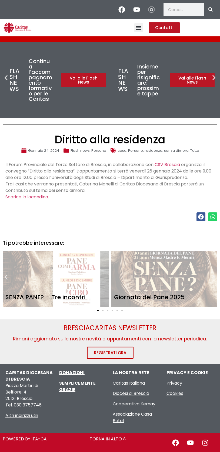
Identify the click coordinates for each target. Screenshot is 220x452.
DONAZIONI (72, 373)
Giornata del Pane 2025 (149, 297)
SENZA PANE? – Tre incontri (45, 297)
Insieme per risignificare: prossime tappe (148, 80)
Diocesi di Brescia (131, 393)
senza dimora (176, 150)
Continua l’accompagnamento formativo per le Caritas (40, 80)
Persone (98, 150)
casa (122, 150)
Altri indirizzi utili (21, 415)
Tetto (194, 150)
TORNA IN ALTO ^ (108, 439)
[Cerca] (210, 9)
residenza (153, 150)
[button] (138, 27)
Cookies (174, 393)
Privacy (174, 383)
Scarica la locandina (26, 197)
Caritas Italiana (129, 383)
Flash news (80, 150)
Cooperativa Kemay (134, 404)
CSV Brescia (167, 164)
